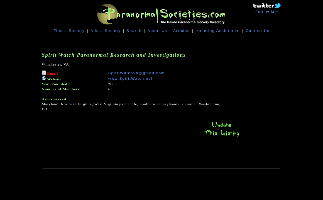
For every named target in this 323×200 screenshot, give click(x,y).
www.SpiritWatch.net (130, 78)
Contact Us (258, 31)
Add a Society (105, 31)
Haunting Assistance (217, 31)
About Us (157, 31)
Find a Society (69, 31)
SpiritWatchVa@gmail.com (136, 73)
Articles (181, 31)
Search (134, 31)
